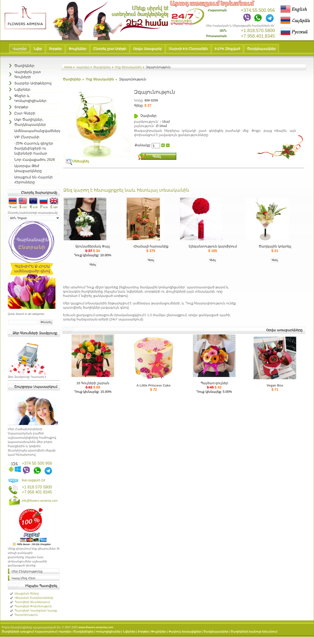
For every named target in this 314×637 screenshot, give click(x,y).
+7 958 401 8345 (37, 492)
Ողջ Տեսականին (128, 67)
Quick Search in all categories (26, 313)
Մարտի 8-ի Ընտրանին (188, 49)
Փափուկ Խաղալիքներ (185, 631)
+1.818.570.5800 (258, 30)
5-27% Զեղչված (227, 49)
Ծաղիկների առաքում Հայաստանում (29, 631)
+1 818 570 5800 (37, 487)
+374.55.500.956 (258, 10)
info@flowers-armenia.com (40, 500)
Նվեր (38, 49)
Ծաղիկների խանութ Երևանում (253, 631)
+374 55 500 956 (37, 463)
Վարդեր (20, 49)
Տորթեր (55, 49)
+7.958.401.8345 (258, 36)
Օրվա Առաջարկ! (147, 49)
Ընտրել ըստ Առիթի (109, 49)
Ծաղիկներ (102, 67)
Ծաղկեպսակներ (261, 49)
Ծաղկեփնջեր (83, 631)
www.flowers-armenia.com (95, 627)
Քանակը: (143, 145)
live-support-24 (33, 480)
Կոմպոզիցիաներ (108, 631)
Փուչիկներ (77, 49)
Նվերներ (129, 631)
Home (68, 67)
